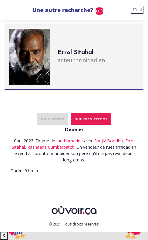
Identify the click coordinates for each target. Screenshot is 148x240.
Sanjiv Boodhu (108, 141)
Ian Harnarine (69, 141)
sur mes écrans (91, 119)
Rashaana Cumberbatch (50, 147)
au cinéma (52, 119)
